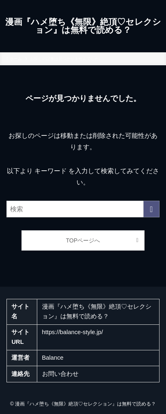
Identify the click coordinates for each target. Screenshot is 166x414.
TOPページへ (83, 240)
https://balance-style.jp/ (72, 332)
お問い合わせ (60, 374)
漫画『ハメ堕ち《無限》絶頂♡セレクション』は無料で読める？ (83, 26)
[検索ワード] (82, 209)
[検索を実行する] (151, 209)
